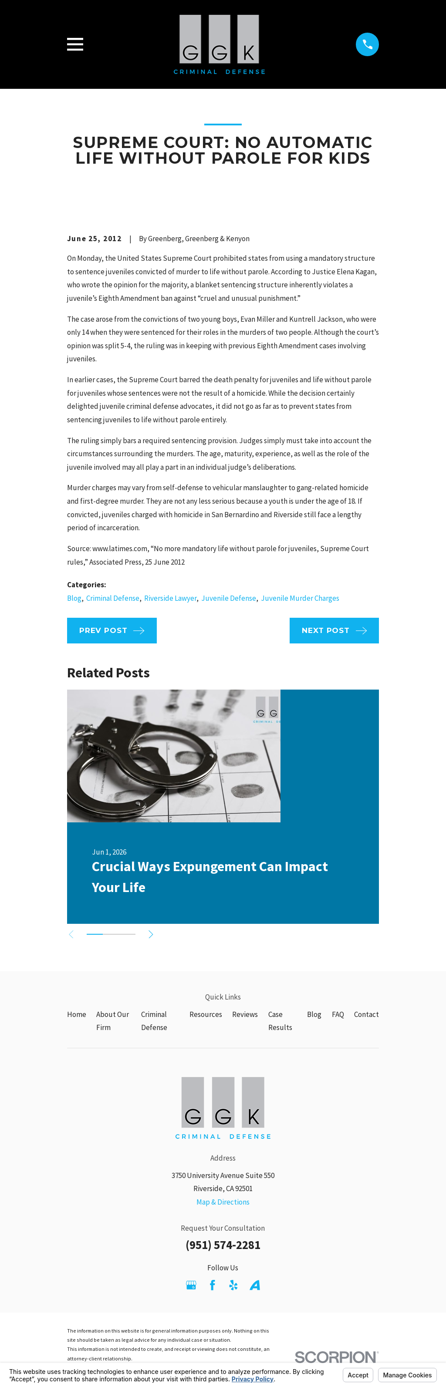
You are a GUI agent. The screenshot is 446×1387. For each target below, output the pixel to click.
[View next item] (152, 934)
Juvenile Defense (228, 598)
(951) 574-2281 (223, 1244)
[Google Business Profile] (191, 1285)
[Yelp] (233, 1285)
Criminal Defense (112, 598)
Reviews (245, 1014)
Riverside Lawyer (170, 598)
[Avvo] (255, 1285)
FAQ (338, 1014)
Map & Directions (223, 1202)
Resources (205, 1014)
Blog (74, 598)
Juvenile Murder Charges (300, 598)
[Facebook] (212, 1285)
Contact (366, 1014)
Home (76, 1014)
